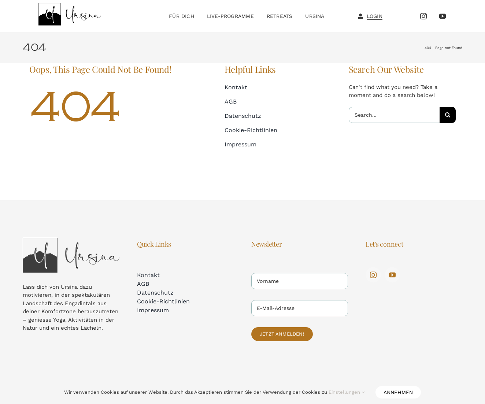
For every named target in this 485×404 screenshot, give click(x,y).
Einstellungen (346, 392)
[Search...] (394, 115)
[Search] (448, 115)
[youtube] (442, 16)
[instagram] (423, 16)
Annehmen (398, 392)
